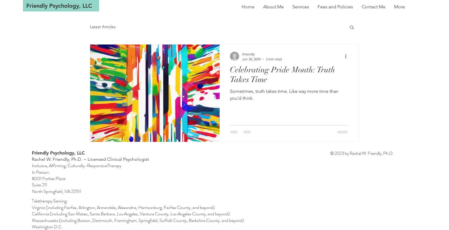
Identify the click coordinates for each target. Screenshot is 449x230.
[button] (352, 28)
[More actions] (347, 56)
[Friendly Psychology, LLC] (61, 5)
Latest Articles (102, 26)
